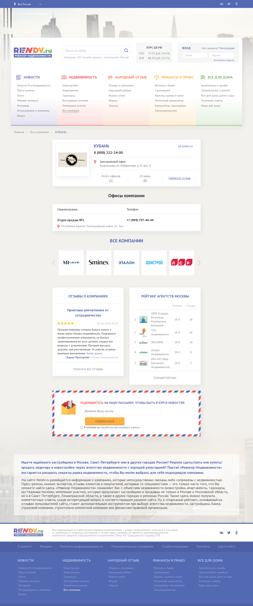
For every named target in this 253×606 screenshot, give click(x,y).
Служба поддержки (175, 538)
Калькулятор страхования (170, 105)
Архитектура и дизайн (214, 85)
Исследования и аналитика (33, 110)
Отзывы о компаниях (121, 85)
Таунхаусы (68, 95)
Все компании (70, 110)
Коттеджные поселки (75, 100)
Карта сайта (226, 538)
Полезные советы (212, 100)
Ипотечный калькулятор (169, 100)
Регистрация (227, 48)
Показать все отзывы (88, 369)
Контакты (203, 538)
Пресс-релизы (25, 90)
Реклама (45, 538)
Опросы (113, 105)
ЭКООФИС (157, 342)
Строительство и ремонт (215, 90)
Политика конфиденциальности (81, 538)
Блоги (20, 95)
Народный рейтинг (120, 90)
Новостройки (70, 85)
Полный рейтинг (165, 378)
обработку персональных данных (120, 419)
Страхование (162, 90)
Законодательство (166, 110)
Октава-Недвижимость (104, 357)
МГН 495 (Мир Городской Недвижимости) (160, 363)
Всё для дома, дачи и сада (217, 95)
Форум (113, 100)
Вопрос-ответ (117, 95)
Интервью (23, 105)
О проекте (25, 538)
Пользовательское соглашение (132, 538)
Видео (21, 116)
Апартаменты (70, 90)
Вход (186, 48)
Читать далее (94, 353)
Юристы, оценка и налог (169, 95)
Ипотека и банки (165, 85)
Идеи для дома (210, 105)
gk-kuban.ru (185, 146)
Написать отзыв (180, 178)
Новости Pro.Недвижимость (33, 85)
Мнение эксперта (27, 100)
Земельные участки (74, 105)
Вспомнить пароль (224, 60)
